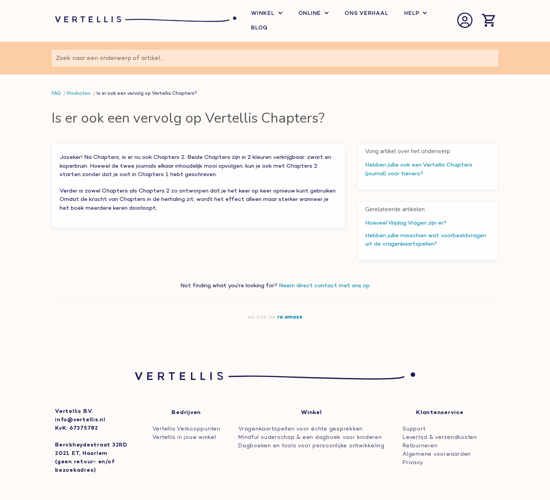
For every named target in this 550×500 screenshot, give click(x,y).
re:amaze (289, 317)
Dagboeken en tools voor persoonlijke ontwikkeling (311, 446)
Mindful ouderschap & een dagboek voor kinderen (310, 437)
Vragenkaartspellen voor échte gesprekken (300, 429)
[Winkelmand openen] (488, 21)
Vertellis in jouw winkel (184, 437)
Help (415, 13)
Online (313, 13)
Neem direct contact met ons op (324, 286)
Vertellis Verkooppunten (186, 429)
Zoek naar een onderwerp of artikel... (109, 58)
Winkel (266, 13)
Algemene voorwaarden (437, 454)
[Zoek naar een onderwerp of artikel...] (275, 58)
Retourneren (420, 446)
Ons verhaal (366, 13)
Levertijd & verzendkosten (440, 437)
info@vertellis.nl (80, 420)
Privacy (413, 462)
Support (414, 429)
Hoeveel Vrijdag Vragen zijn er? (405, 223)
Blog (259, 28)
